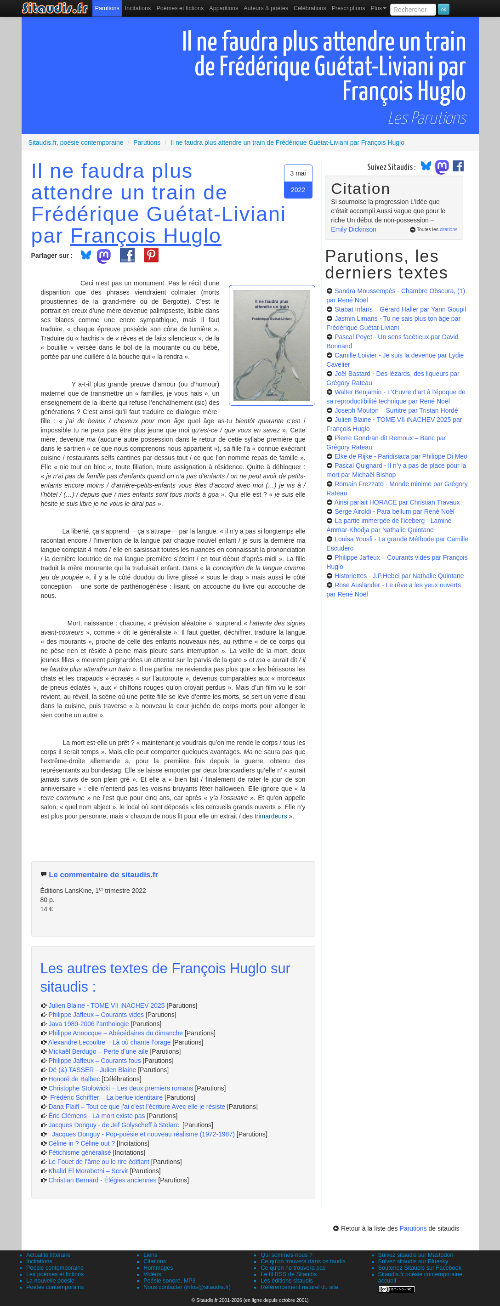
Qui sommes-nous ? (286, 1255)
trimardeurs (272, 816)
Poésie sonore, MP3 (169, 1281)
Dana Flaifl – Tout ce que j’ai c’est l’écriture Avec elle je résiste (137, 1106)
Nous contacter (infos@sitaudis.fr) (187, 1287)
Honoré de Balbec (75, 1079)
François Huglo (146, 235)
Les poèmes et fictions (55, 1274)
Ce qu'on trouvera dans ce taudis (303, 1261)
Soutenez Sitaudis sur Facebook (419, 1268)
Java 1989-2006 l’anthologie (89, 1024)
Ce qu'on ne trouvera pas (293, 1268)
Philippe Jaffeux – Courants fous (95, 1060)
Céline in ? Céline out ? (82, 1143)
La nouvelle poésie (50, 1281)
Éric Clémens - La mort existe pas (96, 1115)
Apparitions (223, 8)
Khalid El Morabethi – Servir (89, 1171)
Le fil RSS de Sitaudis (289, 1274)
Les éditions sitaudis (286, 1281)
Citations (154, 1261)
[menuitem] (107, 8)
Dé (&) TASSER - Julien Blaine (92, 1069)
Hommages (158, 1268)
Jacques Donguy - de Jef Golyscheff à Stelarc (114, 1125)
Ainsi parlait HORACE (397, 502)
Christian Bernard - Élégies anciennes (102, 1180)
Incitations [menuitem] (138, 8)
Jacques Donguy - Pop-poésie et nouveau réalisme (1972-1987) (141, 1134)
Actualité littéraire (48, 1255)
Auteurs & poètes (266, 8)
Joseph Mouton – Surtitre (396, 410)
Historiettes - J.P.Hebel (399, 575)
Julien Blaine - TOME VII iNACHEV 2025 (106, 1005)
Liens (150, 1255)
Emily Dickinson (353, 229)
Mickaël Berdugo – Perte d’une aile (98, 1051)
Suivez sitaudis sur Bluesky (413, 1261)
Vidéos (152, 1274)
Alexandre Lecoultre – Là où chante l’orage (109, 1042)
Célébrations (310, 8)
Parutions (107, 8)
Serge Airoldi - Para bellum (395, 511)
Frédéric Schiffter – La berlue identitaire (105, 1097)
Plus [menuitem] (378, 8)
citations (449, 229)
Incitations (39, 1261)
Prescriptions (348, 8)
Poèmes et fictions (180, 8)
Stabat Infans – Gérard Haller (400, 309)
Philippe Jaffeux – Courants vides (96, 1014)
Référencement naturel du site (299, 1287)
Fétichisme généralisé (80, 1152)
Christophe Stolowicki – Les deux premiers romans (120, 1088)
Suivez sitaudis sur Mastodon (416, 1255)
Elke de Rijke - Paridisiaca (401, 456)
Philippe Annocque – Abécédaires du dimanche (115, 1033)
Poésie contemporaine (55, 1268)
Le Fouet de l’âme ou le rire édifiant (98, 1161)
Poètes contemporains (55, 1287)
